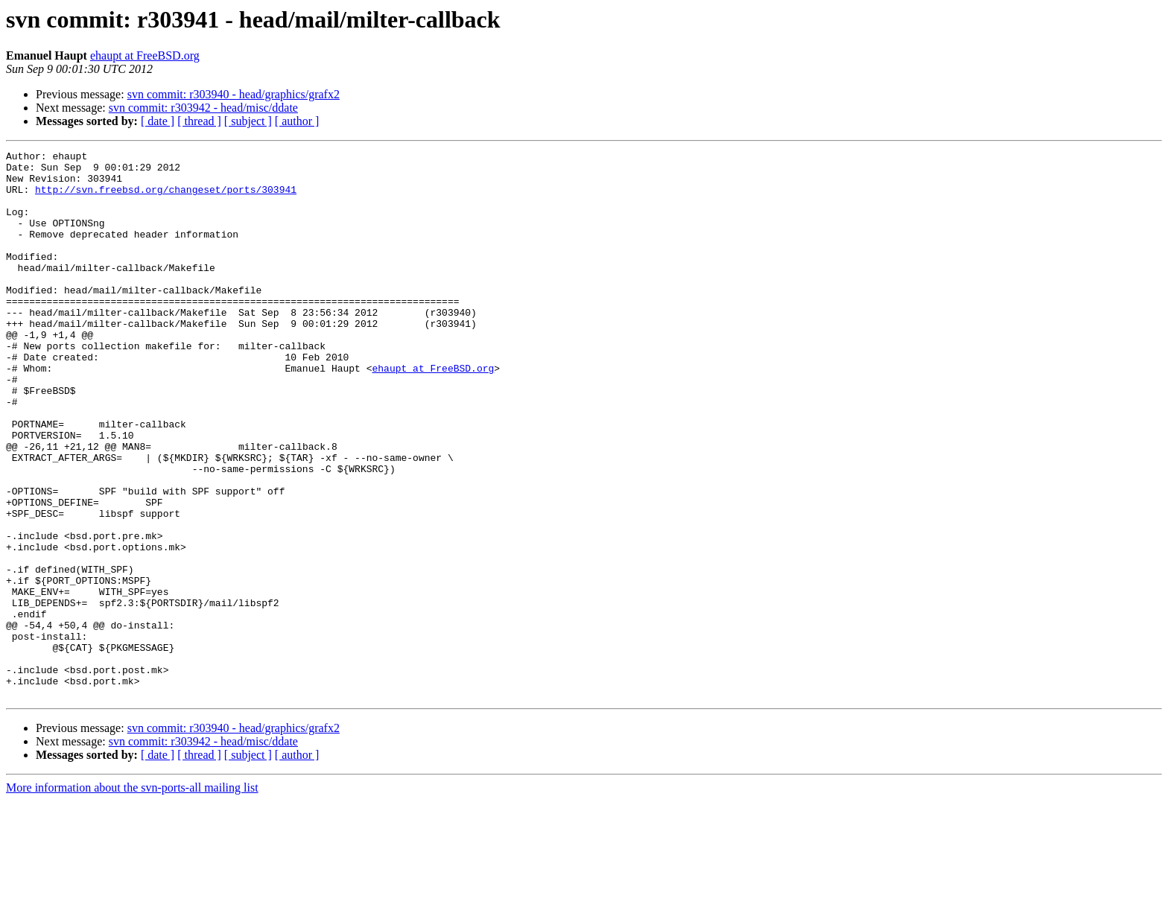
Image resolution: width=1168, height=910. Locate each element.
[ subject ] (248, 121)
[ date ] (157, 121)
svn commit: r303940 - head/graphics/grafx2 (233, 94)
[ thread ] (199, 121)
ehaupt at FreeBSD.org (145, 55)
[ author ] (297, 121)
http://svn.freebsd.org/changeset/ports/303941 (165, 198)
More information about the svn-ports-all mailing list (132, 897)
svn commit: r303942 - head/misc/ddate (203, 107)
